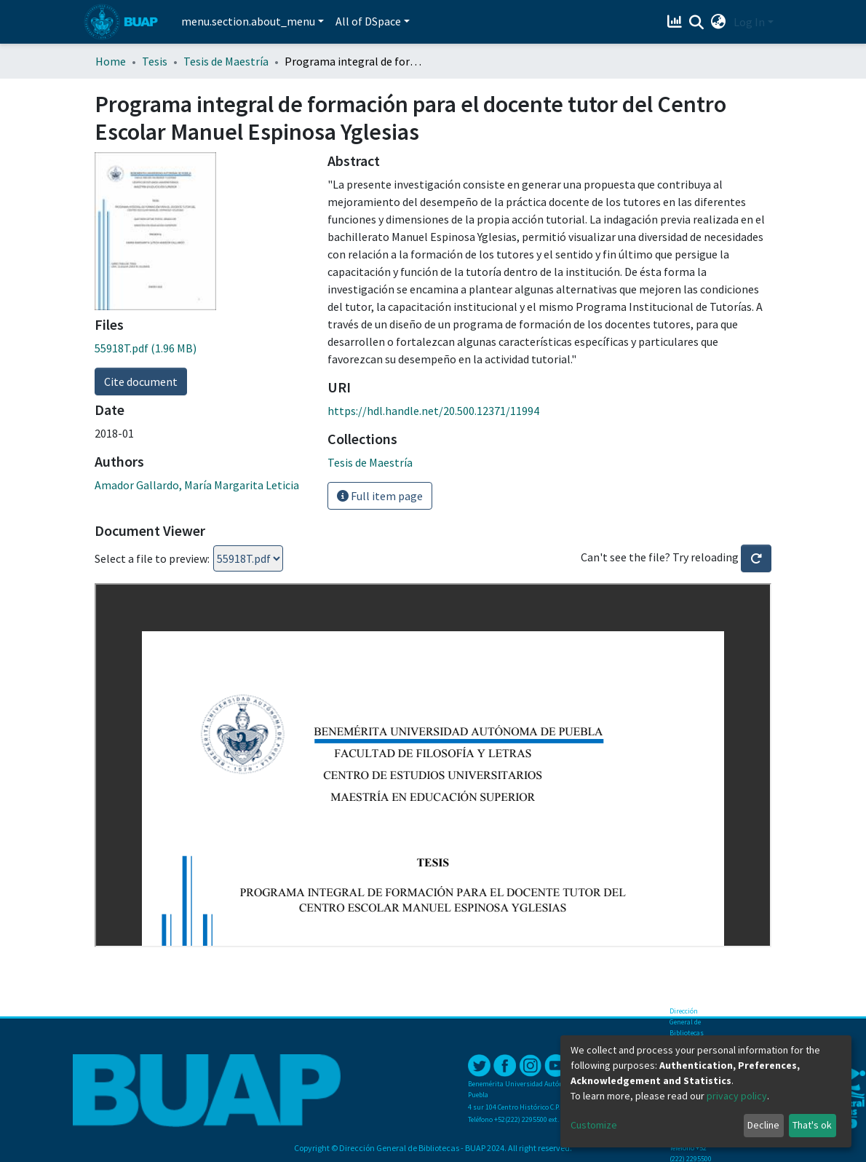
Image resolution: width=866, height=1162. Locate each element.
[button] (719, 22)
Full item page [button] (380, 496)
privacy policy (737, 1095)
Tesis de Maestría (226, 61)
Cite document (141, 381)
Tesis (154, 61)
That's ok (812, 1124)
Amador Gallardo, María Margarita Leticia (197, 485)
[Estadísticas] (676, 22)
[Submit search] (697, 22)
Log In (749, 22)
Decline (763, 1124)
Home (110, 61)
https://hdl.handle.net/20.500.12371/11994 (433, 410)
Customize (594, 1124)
